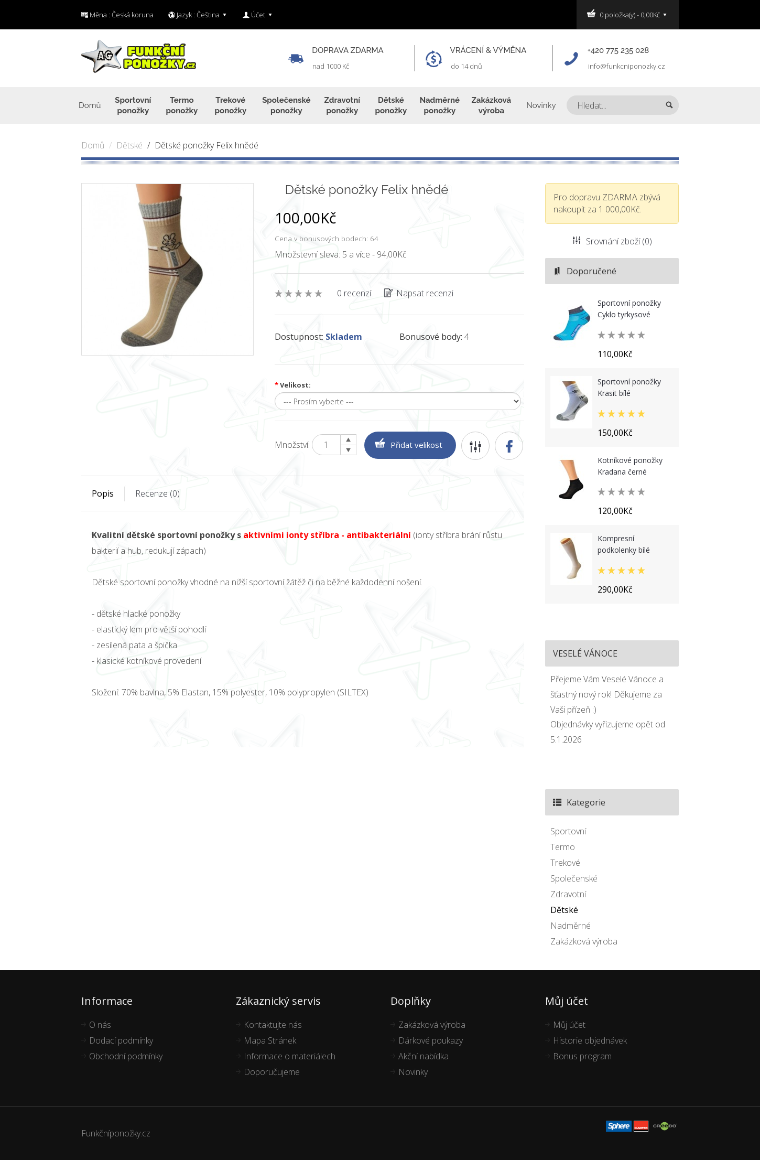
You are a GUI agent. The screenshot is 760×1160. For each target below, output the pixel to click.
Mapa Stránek (270, 1040)
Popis (103, 493)
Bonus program (582, 1056)
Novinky (413, 1072)
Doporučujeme (272, 1072)
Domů (92, 145)
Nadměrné (570, 925)
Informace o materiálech (289, 1056)
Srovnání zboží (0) (612, 241)
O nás (100, 1024)
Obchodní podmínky (125, 1056)
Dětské (129, 145)
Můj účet (569, 1024)
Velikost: (293, 385)
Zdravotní (568, 894)
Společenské (574, 878)
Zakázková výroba (583, 941)
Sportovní (568, 831)
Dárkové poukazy (430, 1040)
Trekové (565, 862)
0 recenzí (354, 293)
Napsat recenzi (418, 293)
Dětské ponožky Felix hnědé (206, 145)
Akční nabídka (423, 1056)
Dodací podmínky (121, 1040)
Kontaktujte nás (273, 1024)
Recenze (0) (157, 493)
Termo (562, 847)
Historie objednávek (590, 1040)
